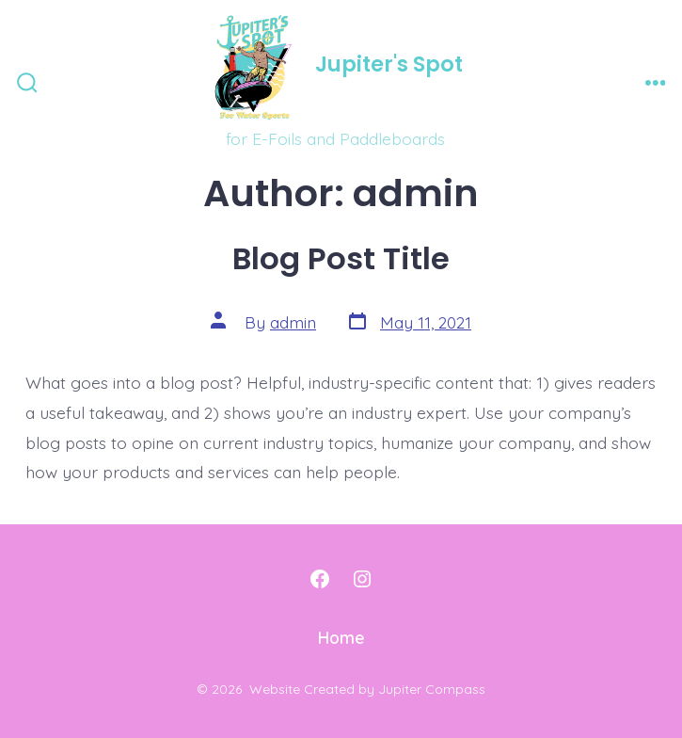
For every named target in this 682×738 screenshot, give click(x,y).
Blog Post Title (341, 258)
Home (341, 637)
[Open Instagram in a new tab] (362, 579)
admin (293, 322)
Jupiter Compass (431, 689)
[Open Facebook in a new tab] (320, 579)
